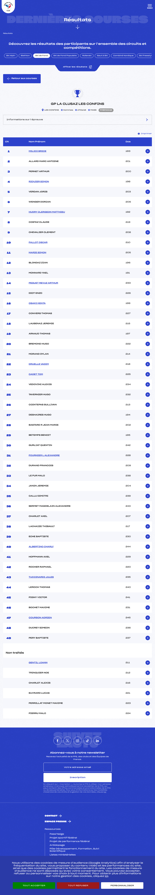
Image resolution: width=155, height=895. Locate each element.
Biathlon (25, 56)
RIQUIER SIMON (39, 182)
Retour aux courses (22, 78)
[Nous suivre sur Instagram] (77, 741)
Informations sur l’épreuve (77, 119)
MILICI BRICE (37, 151)
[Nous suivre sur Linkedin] (97, 741)
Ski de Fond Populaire (65, 56)
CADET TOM (36, 374)
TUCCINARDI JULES (41, 577)
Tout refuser (78, 885)
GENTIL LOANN (38, 663)
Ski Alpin (10, 56)
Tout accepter (34, 885)
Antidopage (57, 845)
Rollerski (86, 56)
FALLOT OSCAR (38, 243)
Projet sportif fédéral (63, 838)
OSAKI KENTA (37, 303)
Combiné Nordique (123, 56)
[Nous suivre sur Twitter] (67, 741)
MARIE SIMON (37, 253)
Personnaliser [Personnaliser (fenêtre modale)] (122, 885)
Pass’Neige (57, 834)
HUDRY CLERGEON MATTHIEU (47, 212)
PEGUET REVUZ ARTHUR (43, 283)
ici (105, 792)
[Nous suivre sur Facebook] (57, 741)
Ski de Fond (41, 56)
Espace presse (56, 822)
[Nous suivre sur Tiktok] (87, 741)
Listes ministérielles (63, 855)
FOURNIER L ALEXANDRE (44, 455)
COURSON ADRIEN (40, 618)
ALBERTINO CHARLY (41, 547)
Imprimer (145, 134)
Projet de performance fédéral (70, 841)
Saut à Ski (102, 56)
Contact (51, 816)
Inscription (77, 777)
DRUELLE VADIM (39, 364)
